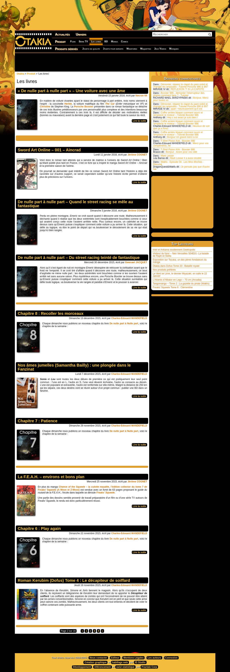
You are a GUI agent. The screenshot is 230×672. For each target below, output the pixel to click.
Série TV (83, 41)
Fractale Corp (149, 667)
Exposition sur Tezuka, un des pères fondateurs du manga (180, 261)
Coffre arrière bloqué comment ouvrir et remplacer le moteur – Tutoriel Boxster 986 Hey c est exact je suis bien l (178, 115)
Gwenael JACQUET (136, 262)
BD (106, 41)
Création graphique (95, 662)
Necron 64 (141, 95)
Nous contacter (98, 657)
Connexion (171, 657)
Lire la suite (139, 120)
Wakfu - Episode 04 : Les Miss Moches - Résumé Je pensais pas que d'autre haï (181, 166)
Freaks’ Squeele (105, 492)
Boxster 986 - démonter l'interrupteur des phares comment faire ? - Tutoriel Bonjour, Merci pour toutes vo (181, 97)
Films (72, 41)
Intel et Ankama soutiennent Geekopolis (174, 249)
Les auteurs (154, 657)
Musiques (173, 48)
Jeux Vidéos (160, 48)
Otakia (20, 73)
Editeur (115, 657)
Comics (124, 41)
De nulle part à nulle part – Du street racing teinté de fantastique (79, 257)
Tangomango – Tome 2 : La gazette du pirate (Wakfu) (181, 283)
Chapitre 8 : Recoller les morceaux (51, 313)
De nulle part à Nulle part (123, 323)
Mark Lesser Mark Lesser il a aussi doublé (177, 157)
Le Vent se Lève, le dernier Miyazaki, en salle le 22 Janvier (180, 274)
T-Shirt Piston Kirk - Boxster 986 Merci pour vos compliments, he (181, 143)
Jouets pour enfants (113, 48)
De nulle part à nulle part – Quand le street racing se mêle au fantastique (75, 204)
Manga (114, 41)
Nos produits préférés (164, 269)
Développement (82, 667)
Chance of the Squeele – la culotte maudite (84, 486)
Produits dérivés (66, 49)
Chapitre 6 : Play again (39, 528)
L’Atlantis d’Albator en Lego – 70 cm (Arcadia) (177, 279)
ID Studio (140, 662)
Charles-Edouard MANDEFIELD (129, 318)
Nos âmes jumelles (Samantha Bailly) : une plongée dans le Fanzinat (74, 367)
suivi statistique (125, 667)
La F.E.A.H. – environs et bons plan (51, 477)
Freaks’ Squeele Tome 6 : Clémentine (173, 287)
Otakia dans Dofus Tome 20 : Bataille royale (176, 266)
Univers (81, 34)
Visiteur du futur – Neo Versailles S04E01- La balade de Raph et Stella (181, 254)
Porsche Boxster (83, 106)
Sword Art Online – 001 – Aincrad (49, 150)
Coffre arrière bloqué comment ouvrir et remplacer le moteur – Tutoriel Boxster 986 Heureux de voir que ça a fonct (181, 125)
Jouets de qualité (91, 48)
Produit (60, 41)
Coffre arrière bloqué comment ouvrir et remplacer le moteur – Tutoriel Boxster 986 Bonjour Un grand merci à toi (178, 134)
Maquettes (145, 48)
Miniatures (132, 48)
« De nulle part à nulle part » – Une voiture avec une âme (71, 91)
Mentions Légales (133, 657)
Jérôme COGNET (137, 154)
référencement (102, 667)
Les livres (96, 41)
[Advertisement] (115, 62)
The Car (110, 103)
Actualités (62, 34)
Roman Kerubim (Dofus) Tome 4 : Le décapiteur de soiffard (74, 580)
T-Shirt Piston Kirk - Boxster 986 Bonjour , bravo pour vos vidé (175, 150)
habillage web (120, 662)
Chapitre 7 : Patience (38, 421)
